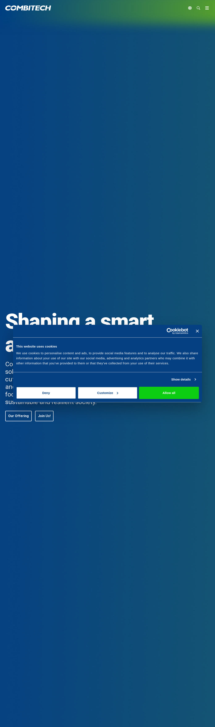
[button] (18, 416)
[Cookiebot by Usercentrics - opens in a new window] (169, 331)
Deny (46, 392)
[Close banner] (197, 331)
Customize (107, 392)
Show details (181, 379)
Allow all (169, 392)
